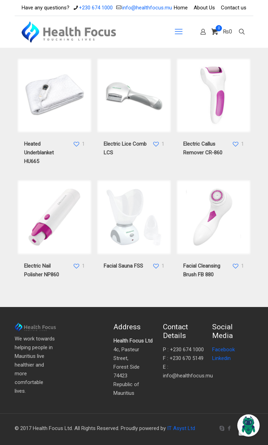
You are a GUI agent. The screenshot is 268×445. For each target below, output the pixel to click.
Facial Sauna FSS (123, 266)
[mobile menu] (179, 32)
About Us (204, 8)
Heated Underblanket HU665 (39, 152)
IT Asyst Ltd (181, 428)
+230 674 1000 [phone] (96, 8)
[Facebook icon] (229, 428)
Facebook (223, 349)
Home (181, 8)
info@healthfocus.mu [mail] (147, 8)
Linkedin (221, 358)
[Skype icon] (221, 428)
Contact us (233, 8)
